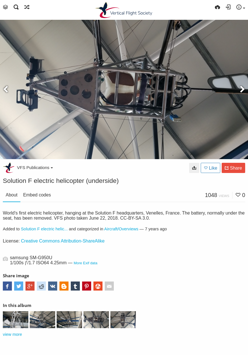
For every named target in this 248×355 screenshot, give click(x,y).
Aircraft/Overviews (121, 229)
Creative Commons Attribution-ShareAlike (62, 241)
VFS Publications (35, 167)
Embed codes (37, 194)
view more (12, 334)
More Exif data (85, 263)
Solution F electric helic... (44, 229)
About (12, 194)
